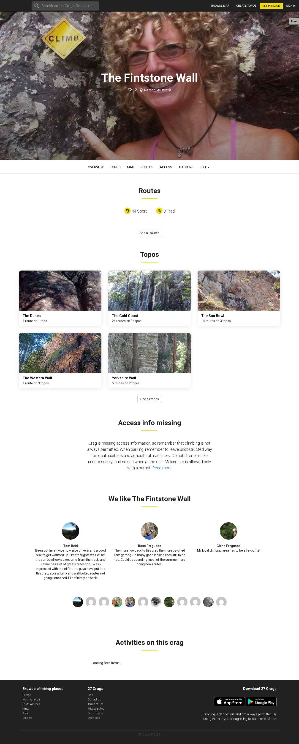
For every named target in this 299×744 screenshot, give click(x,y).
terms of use (267, 719)
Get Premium (271, 6)
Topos (115, 167)
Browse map (220, 5)
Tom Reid (70, 546)
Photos (147, 167)
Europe (26, 695)
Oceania (27, 717)
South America (31, 704)
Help (90, 695)
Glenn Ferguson (229, 546)
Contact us (94, 699)
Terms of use (95, 704)
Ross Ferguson (149, 546)
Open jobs (94, 717)
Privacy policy (96, 708)
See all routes (149, 233)
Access (166, 167)
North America (31, 699)
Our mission (95, 713)
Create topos (246, 5)
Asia (25, 713)
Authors (186, 167)
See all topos (149, 399)
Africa (26, 708)
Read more (162, 467)
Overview (95, 167)
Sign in (291, 5)
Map (130, 167)
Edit (204, 167)
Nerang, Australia (157, 90)
